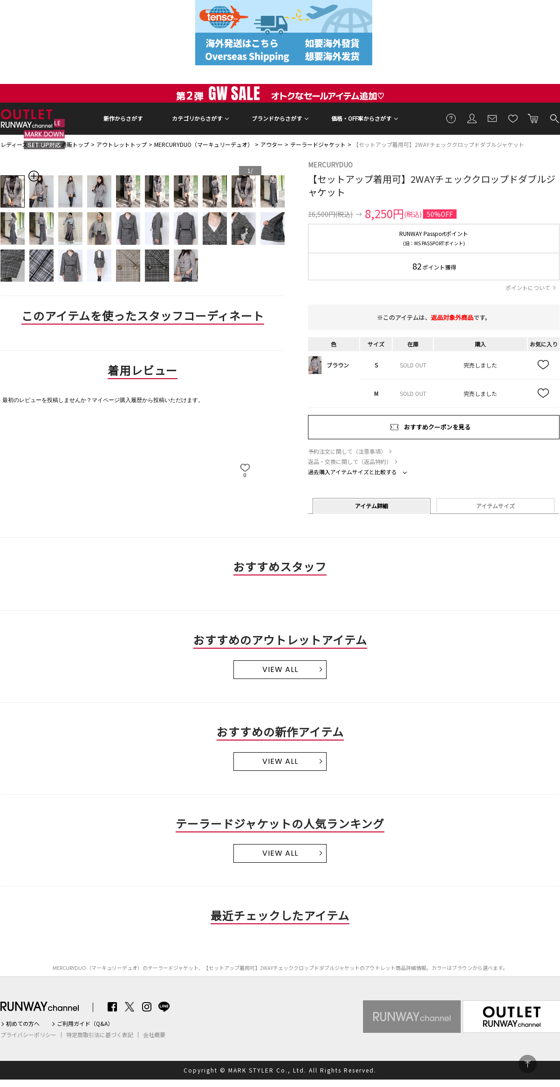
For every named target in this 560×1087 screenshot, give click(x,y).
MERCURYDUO (330, 164)
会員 (472, 118)
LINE (164, 1006)
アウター (271, 144)
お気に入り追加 (544, 365)
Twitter (129, 1006)
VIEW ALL (280, 669)
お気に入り (513, 118)
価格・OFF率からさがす (361, 118)
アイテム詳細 (371, 506)
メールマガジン (492, 118)
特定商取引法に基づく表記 (99, 1035)
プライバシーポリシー (28, 1035)
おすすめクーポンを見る (437, 426)
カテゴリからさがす (197, 118)
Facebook (112, 1006)
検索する (554, 118)
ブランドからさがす (277, 118)
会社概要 (154, 1035)
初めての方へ (23, 1023)
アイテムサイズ (495, 506)
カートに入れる (533, 118)
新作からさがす (123, 118)
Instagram (146, 1006)
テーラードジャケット (318, 144)
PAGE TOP (528, 1064)
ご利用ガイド (451, 118)
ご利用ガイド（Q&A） (85, 1023)
